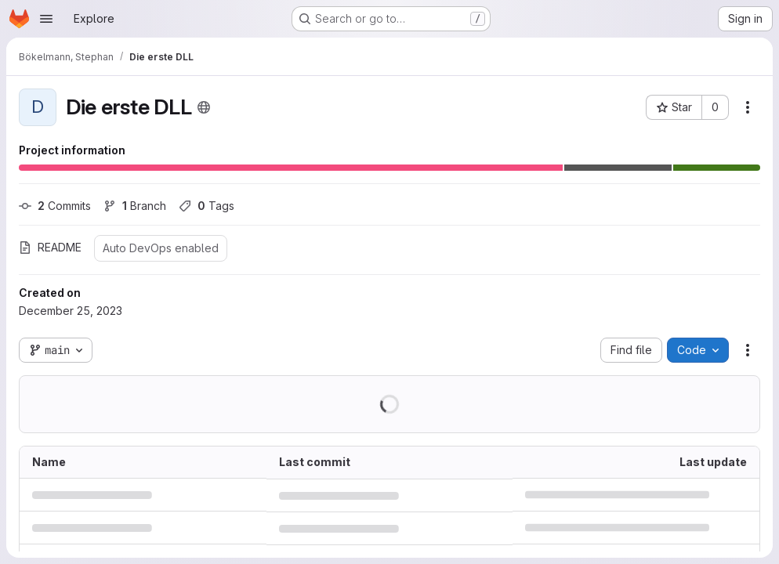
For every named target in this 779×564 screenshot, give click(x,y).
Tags (206, 205)
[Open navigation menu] (46, 18)
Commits (55, 205)
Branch (134, 205)
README (50, 247)
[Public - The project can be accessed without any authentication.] (203, 107)
